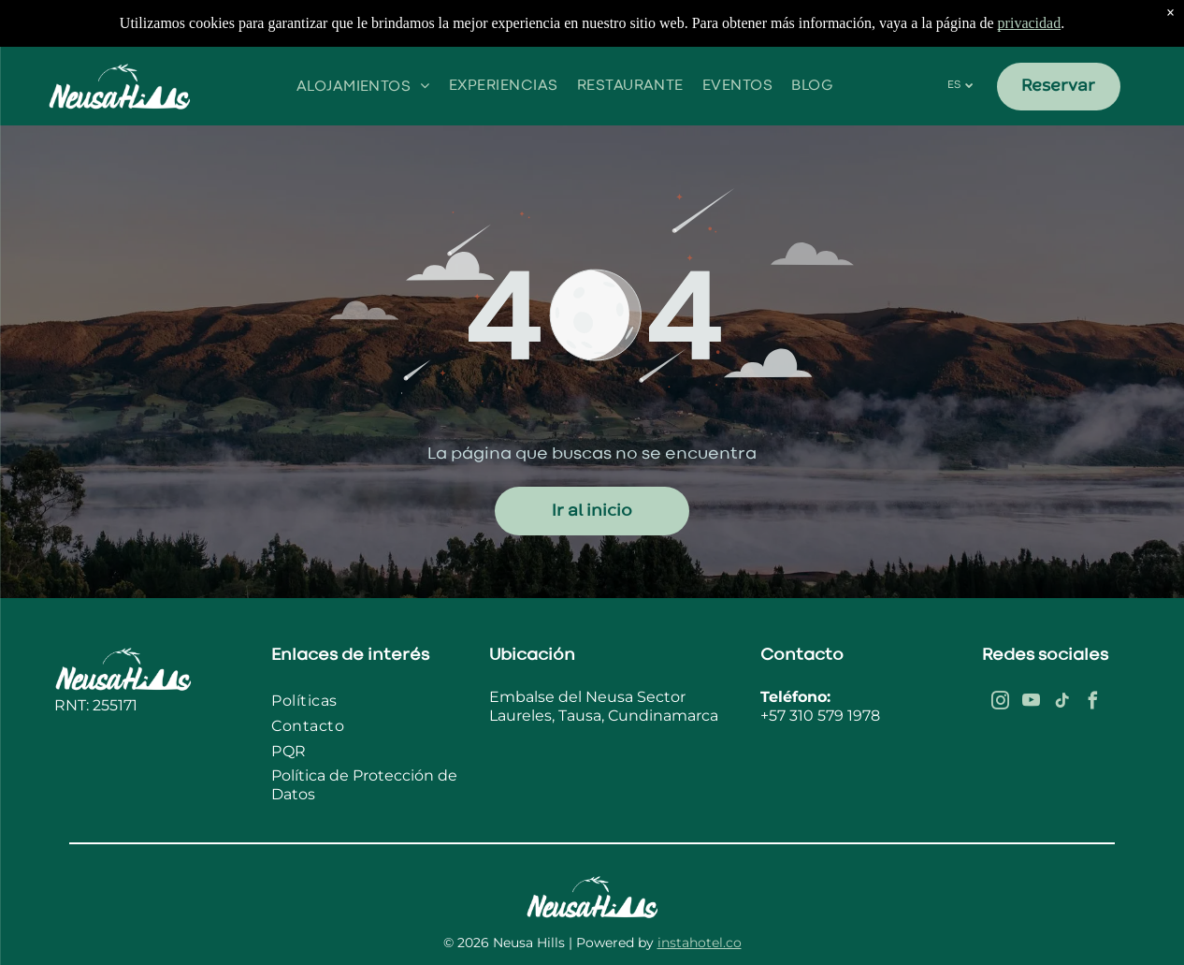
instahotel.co (699, 942)
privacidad (1029, 23)
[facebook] (1093, 703)
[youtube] (1031, 703)
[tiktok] (1062, 703)
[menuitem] (363, 85)
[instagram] (1001, 703)
